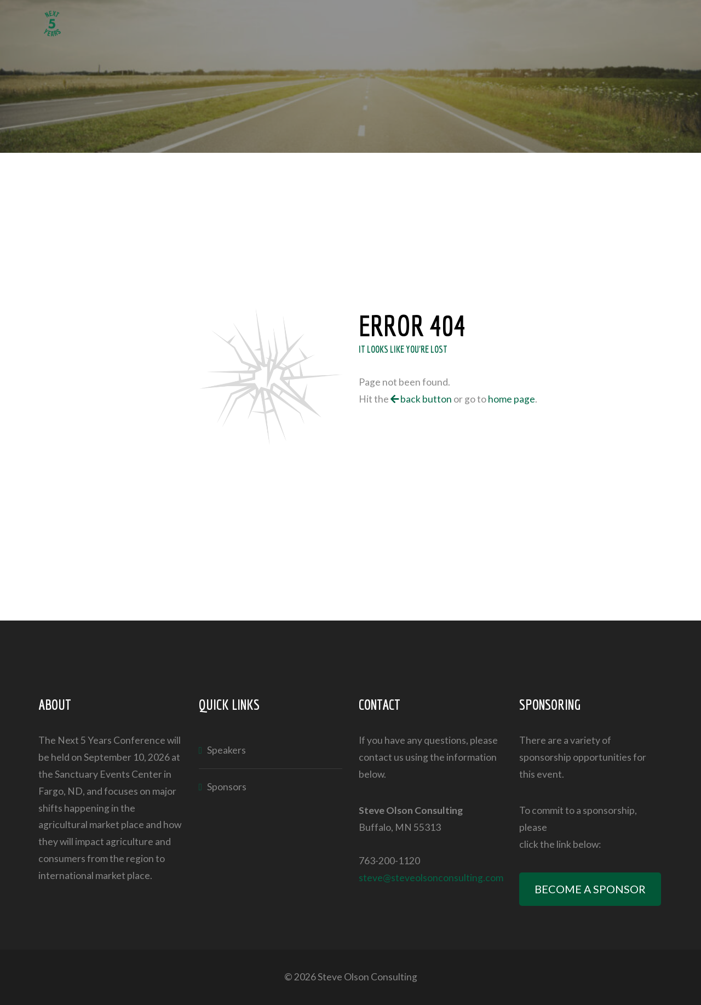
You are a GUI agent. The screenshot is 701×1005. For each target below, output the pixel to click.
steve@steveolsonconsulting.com (431, 877)
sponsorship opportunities (575, 757)
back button (421, 399)
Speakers (226, 750)
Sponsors (226, 786)
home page (511, 399)
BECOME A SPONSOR (590, 888)
